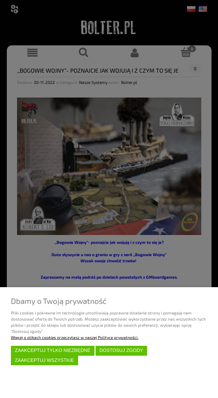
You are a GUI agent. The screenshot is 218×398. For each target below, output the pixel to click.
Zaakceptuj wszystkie (44, 360)
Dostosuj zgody (121, 350)
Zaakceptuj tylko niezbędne (52, 350)
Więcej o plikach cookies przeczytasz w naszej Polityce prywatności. (75, 337)
